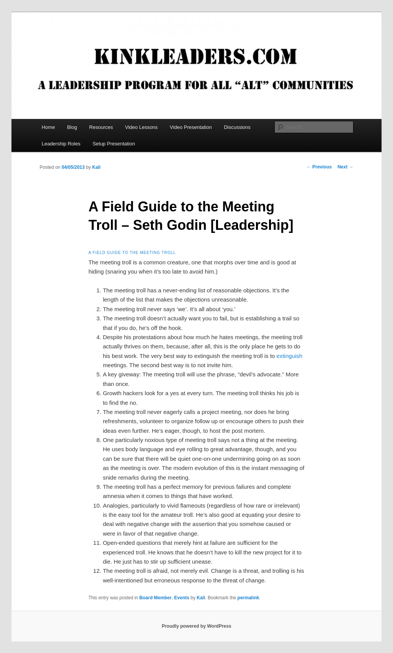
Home (48, 127)
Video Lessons (141, 127)
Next (345, 167)
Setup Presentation (113, 144)
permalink (248, 597)
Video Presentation (191, 127)
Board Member (155, 597)
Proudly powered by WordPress (196, 626)
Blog (72, 127)
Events (181, 597)
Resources (101, 127)
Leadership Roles (60, 144)
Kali (96, 167)
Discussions (237, 127)
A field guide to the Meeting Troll (132, 253)
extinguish (289, 356)
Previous (319, 167)
